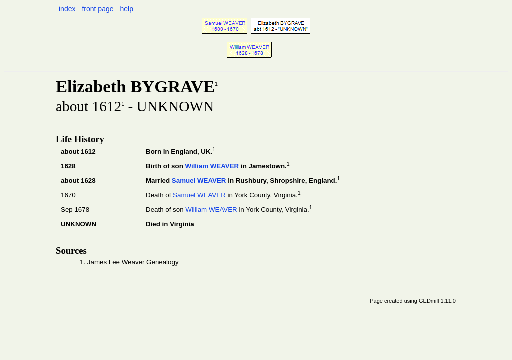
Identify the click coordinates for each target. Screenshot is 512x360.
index (67, 9)
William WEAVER (212, 166)
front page (98, 9)
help (126, 9)
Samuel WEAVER (199, 180)
